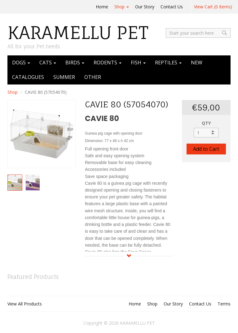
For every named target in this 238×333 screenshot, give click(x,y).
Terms (224, 304)
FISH (138, 62)
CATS (47, 62)
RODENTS (107, 62)
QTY (206, 123)
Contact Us (172, 7)
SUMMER (64, 77)
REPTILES (168, 62)
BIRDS (74, 62)
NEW (196, 62)
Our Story (144, 7)
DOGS (21, 62)
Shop (121, 7)
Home (102, 7)
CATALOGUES (28, 77)
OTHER (92, 77)
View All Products (24, 304)
